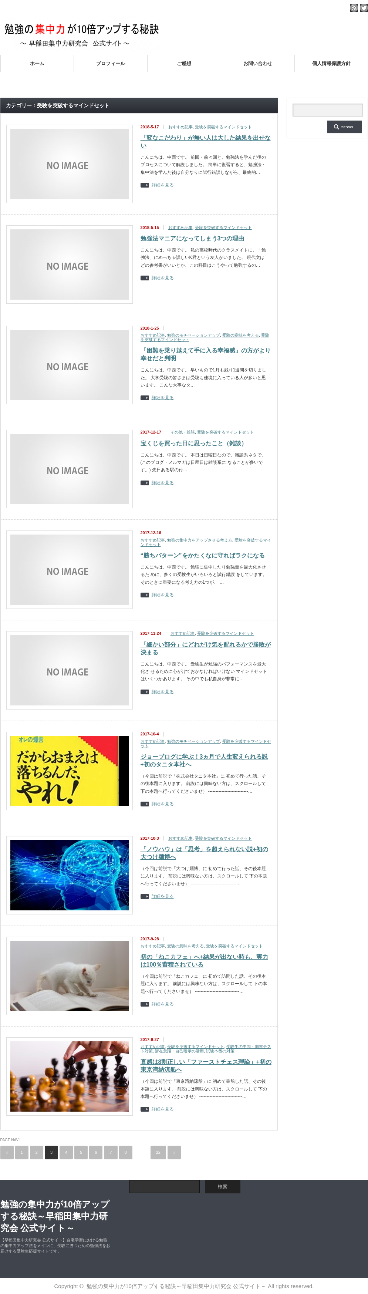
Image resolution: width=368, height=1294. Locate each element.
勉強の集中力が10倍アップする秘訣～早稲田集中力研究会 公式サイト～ (55, 1216)
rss (354, 8)
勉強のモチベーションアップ (193, 335)
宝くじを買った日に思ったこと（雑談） (194, 443)
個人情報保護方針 (331, 63)
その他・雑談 (183, 432)
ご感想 (184, 63)
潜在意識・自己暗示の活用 (179, 1051)
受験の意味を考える (240, 335)
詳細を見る (163, 185)
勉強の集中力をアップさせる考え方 (199, 540)
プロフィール (110, 63)
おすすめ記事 (180, 127)
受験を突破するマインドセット (223, 127)
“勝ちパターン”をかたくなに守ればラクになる (203, 555)
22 (158, 1152)
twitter (364, 8)
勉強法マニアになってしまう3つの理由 (192, 238)
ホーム (37, 63)
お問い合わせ (257, 63)
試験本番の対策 (220, 1051)
